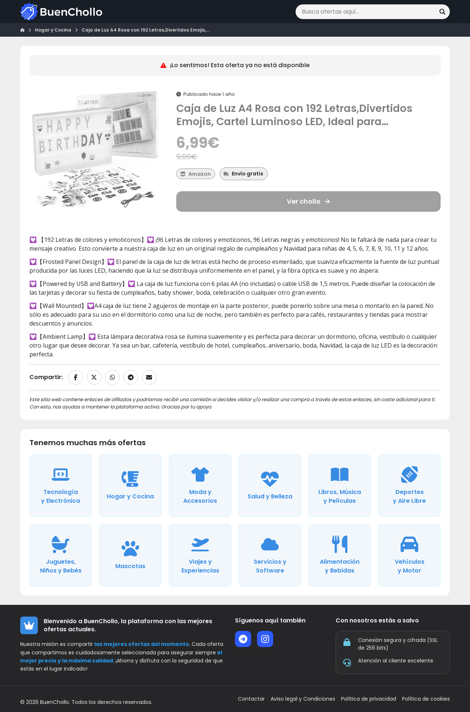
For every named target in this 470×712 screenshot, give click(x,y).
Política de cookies (426, 698)
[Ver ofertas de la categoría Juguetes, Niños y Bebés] (60, 555)
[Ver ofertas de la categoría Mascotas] (130, 555)
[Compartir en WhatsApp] (112, 377)
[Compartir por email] (149, 377)
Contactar (251, 698)
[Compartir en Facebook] (75, 377)
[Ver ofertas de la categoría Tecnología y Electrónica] (60, 485)
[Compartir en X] (94, 377)
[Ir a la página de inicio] (61, 12)
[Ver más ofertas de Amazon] (195, 173)
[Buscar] (442, 11)
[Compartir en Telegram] (130, 377)
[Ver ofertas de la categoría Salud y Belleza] (270, 485)
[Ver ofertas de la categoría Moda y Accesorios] (200, 485)
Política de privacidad (368, 698)
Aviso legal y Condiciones (303, 698)
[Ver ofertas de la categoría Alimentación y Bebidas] (339, 555)
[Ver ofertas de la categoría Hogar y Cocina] (130, 485)
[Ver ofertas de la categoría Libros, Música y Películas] (339, 485)
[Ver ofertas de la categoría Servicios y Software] (270, 555)
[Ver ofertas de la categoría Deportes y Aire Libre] (409, 485)
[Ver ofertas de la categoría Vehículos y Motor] (409, 555)
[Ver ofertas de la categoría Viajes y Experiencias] (200, 555)
